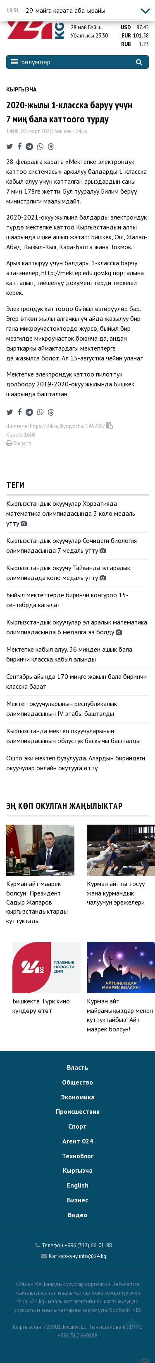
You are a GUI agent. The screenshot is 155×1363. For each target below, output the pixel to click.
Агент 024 (77, 1141)
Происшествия (78, 1111)
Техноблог (77, 1156)
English (77, 1185)
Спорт (77, 1126)
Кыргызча (21, 89)
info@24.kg (92, 1256)
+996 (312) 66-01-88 (88, 1245)
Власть (77, 1067)
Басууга (18, 443)
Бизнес (77, 1200)
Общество (77, 1082)
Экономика (78, 1097)
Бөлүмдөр (30, 62)
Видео (77, 1215)
